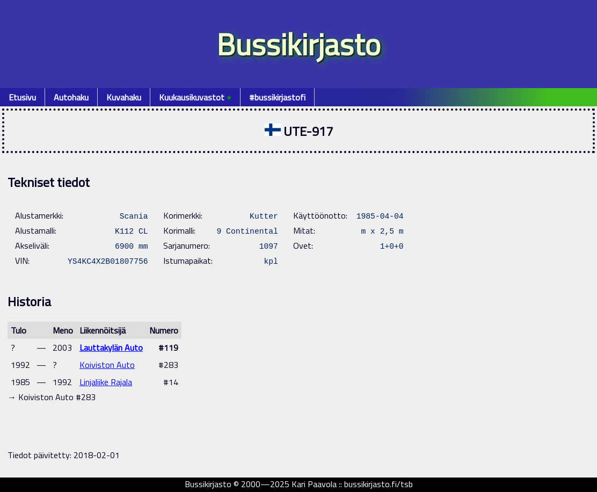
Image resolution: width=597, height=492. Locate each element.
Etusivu (22, 97)
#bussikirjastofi (277, 97)
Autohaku (71, 97)
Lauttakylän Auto (111, 347)
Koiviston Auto (107, 364)
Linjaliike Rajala (105, 381)
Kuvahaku (123, 97)
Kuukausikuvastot (195, 97)
